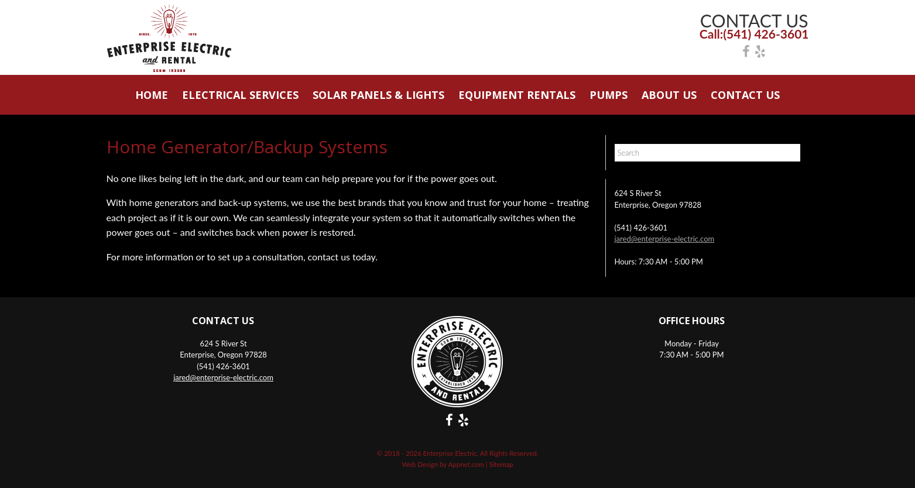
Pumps (609, 95)
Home (151, 95)
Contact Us (745, 95)
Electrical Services (240, 95)
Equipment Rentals (516, 95)
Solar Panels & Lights (378, 95)
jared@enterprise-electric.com (665, 238)
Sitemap (501, 464)
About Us (669, 95)
